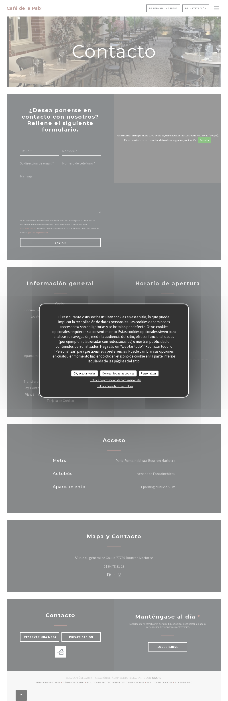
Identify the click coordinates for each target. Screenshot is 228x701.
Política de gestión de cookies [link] (115, 386)
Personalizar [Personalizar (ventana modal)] (148, 373)
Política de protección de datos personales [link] (115, 380)
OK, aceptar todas (84, 373)
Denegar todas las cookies (118, 373)
